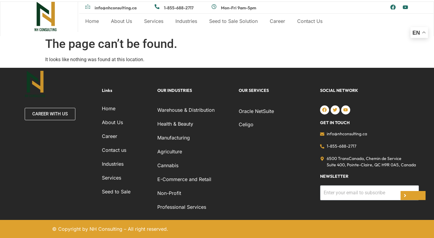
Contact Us (309, 21)
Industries (186, 21)
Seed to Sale (116, 192)
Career (277, 21)
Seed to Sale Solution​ (233, 21)
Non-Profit (169, 193)
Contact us (114, 150)
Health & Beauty (175, 124)
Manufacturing (173, 138)
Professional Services (181, 207)
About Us (121, 21)
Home (92, 21)
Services (153, 21)
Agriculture (169, 152)
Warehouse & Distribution (186, 110)
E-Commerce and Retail (184, 179)
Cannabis (167, 165)
